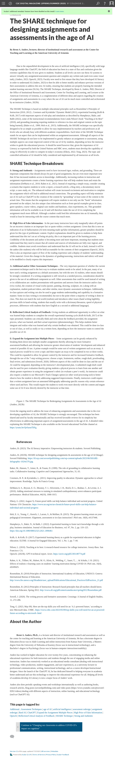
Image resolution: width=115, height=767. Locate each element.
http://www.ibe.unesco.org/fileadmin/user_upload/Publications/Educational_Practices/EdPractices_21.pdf (56, 580)
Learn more (59, 11)
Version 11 (14, 751)
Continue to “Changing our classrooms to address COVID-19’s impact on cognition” (49, 727)
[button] (104, 3)
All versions (45, 751)
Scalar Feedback (63, 755)
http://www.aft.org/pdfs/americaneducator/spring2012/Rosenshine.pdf (71, 590)
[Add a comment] (13, 736)
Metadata (54, 751)
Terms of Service (39, 755)
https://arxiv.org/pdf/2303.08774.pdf (69, 554)
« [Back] (17, 727)
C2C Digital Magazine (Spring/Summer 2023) (41, 3)
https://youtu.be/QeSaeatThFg (23, 427)
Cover (13, 15)
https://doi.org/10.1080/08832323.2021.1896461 (31, 531)
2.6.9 (29, 755)
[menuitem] (3, 3)
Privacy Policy (51, 755)
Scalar (24, 755)
